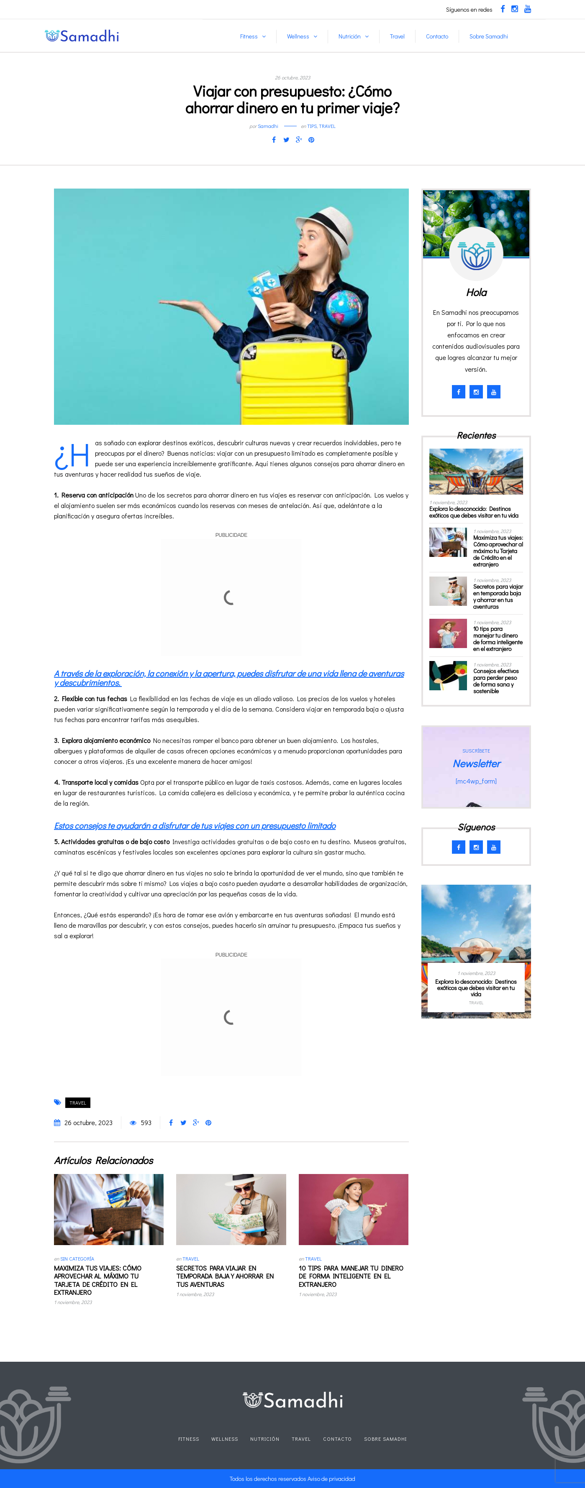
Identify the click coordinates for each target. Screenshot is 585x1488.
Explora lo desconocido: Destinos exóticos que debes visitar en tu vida (473, 512)
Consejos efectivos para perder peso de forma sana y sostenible (496, 681)
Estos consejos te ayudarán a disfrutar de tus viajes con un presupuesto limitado (195, 825)
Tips (312, 126)
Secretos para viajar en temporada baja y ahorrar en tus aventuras (225, 1275)
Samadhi (268, 126)
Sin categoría (77, 1258)
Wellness (298, 36)
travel (77, 1102)
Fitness (249, 36)
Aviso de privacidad (331, 1479)
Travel (397, 36)
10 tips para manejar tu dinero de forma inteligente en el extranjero (351, 1275)
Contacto (437, 36)
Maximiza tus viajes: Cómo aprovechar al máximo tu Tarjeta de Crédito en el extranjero (97, 1280)
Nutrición (350, 36)
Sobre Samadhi (489, 36)
